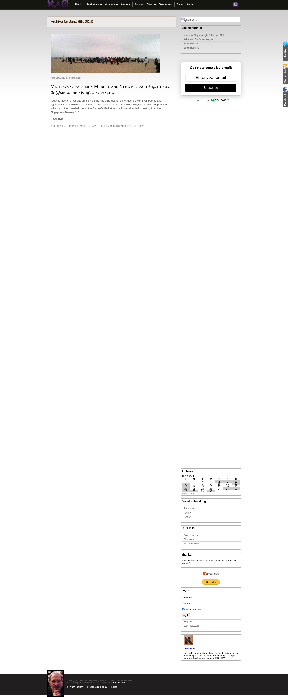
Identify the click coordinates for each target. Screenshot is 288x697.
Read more (57, 118)
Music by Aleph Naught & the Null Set (204, 35)
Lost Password (192, 625)
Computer (110, 4)
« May (185, 493)
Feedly (187, 512)
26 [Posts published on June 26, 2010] (236, 488)
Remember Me (191, 609)
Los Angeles (82, 126)
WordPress (119, 683)
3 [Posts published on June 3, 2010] (219, 481)
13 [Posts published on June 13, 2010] (185, 486)
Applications (93, 4)
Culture (124, 4)
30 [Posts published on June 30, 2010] (210, 491)
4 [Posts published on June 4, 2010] (227, 481)
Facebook (189, 508)
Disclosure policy (97, 687)
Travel (150, 4)
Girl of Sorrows (192, 543)
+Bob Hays (189, 648)
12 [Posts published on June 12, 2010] (236, 484)
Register (188, 621)
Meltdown (139, 126)
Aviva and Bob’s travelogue (198, 39)
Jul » (191, 493)
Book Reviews (191, 43)
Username (187, 597)
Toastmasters (165, 4)
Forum (180, 4)
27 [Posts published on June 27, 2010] (185, 491)
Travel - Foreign (99, 126)
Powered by (211, 100)
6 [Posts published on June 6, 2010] (185, 484)
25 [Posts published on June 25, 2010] (227, 488)
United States (118, 126)
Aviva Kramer (191, 535)
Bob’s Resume (191, 47)
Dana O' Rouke (206, 560)
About (78, 4)
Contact (191, 4)
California (68, 126)
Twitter (187, 517)
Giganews (189, 539)
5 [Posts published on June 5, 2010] (236, 481)
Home (114, 687)
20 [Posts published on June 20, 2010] (185, 488)
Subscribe (211, 87)
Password (186, 603)
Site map (139, 4)
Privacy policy (75, 687)
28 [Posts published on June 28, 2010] (194, 491)
